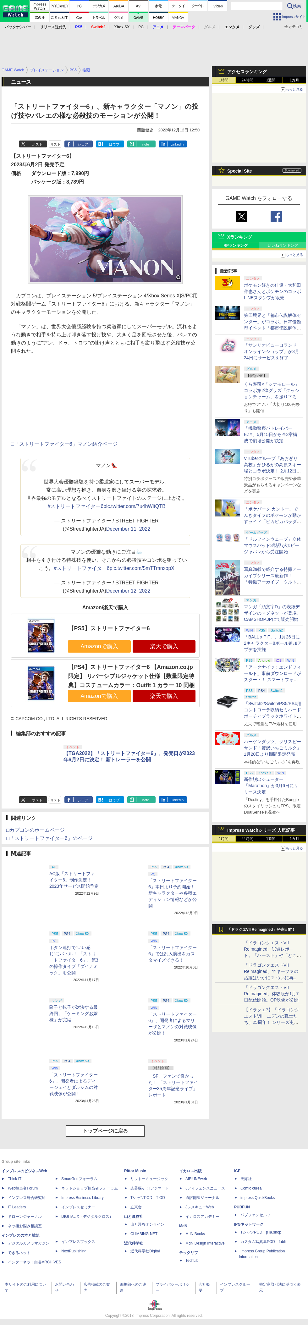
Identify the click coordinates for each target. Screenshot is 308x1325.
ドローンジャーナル (25, 1216)
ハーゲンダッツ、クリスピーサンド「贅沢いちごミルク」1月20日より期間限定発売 (272, 748)
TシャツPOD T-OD (147, 1197)
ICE (237, 1171)
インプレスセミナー (78, 1207)
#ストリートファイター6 (75, 506)
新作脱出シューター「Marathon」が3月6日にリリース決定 (271, 785)
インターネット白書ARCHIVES (34, 1262)
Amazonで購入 (99, 646)
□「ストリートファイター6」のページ (49, 838)
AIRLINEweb (196, 1179)
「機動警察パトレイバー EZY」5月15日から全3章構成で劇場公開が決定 (270, 434)
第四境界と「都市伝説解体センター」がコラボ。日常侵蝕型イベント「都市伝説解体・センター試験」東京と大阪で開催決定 (272, 328)
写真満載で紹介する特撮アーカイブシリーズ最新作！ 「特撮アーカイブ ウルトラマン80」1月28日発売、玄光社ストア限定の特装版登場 (272, 582)
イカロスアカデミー (202, 1216)
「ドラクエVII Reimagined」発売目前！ (261, 929)
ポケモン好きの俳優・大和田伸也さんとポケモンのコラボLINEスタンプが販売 (272, 291)
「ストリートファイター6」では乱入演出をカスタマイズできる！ (172, 954)
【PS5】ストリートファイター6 (109, 628)
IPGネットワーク (248, 1224)
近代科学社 (133, 1243)
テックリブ (188, 1252)
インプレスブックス (78, 1241)
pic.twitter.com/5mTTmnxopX (142, 568)
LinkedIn (177, 144)
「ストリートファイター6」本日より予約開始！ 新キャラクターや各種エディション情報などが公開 (172, 893)
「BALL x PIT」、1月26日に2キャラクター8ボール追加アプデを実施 (273, 643)
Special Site (239, 171)
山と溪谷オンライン (147, 1224)
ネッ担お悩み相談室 (25, 1226)
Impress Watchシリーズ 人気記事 (261, 830)
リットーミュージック (149, 1179)
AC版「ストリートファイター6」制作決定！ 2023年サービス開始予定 (74, 880)
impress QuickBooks (257, 1197)
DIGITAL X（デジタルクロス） (87, 1216)
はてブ (114, 144)
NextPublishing (73, 1251)
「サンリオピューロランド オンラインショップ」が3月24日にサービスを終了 (271, 351)
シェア (83, 144)
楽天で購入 (164, 646)
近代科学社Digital (145, 1251)
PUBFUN (242, 1207)
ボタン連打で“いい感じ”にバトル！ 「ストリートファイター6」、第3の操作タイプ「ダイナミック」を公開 (73, 960)
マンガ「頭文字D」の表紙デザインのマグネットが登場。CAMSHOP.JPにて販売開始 (272, 613)
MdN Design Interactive (205, 1243)
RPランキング (235, 245)
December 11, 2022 (128, 529)
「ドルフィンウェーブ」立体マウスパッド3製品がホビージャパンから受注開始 (272, 545)
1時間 (224, 80)
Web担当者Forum (23, 1188)
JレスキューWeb (199, 1207)
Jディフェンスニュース (205, 1188)
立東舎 (136, 1207)
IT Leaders (17, 1207)
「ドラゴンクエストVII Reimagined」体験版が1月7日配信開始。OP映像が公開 (271, 993)
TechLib (191, 1260)
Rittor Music (135, 1171)
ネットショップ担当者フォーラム (89, 1188)
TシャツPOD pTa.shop (260, 1232)
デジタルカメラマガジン (28, 1243)
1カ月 (295, 80)
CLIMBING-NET (143, 1234)
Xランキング (239, 237)
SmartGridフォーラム (79, 1179)
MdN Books (195, 1234)
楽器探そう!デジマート (149, 1188)
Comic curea (250, 1188)
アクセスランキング (247, 71)
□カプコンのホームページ (35, 830)
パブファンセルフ (255, 1215)
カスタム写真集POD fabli (263, 1241)
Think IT (14, 1179)
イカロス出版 (190, 1171)
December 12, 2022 (128, 590)
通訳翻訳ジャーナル (202, 1197)
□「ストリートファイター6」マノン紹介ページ (64, 444)
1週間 (271, 80)
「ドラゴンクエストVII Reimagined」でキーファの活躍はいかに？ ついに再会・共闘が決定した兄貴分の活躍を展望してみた (272, 978)
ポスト (37, 144)
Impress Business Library (82, 1197)
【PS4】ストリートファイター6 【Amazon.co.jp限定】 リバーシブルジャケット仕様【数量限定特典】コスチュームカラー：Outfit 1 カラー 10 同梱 (131, 676)
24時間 (247, 80)
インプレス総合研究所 (27, 1197)
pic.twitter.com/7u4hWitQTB (134, 506)
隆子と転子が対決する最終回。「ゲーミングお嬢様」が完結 (73, 1013)
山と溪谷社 (133, 1216)
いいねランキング (283, 245)
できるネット (19, 1252)
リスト (55, 144)
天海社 (246, 1179)
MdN (183, 1226)
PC (141, 27)
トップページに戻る (105, 1131)
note (145, 144)
